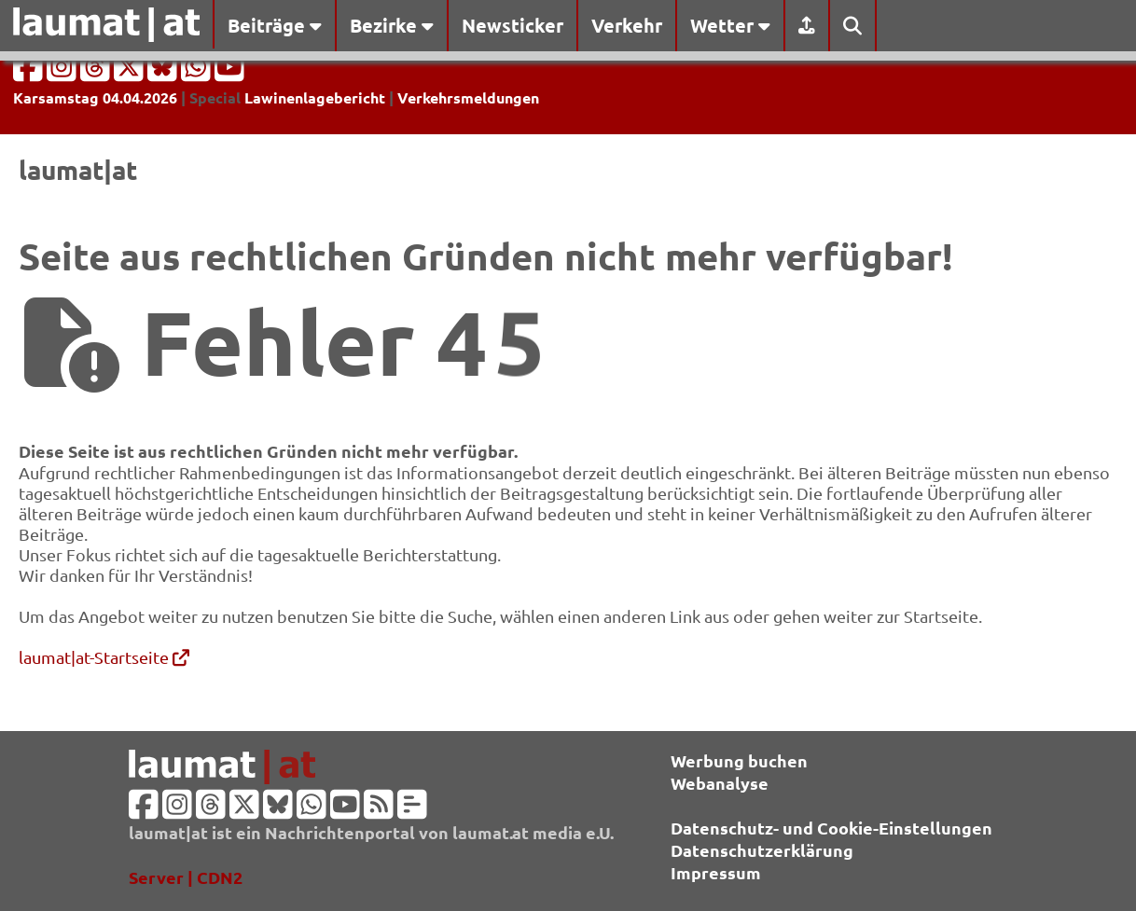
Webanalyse (720, 783)
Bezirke (392, 25)
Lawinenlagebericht (314, 97)
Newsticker (512, 25)
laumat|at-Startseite (104, 657)
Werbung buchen (739, 760)
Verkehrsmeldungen (468, 97)
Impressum (716, 872)
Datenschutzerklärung (762, 850)
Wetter (730, 25)
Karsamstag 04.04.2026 (95, 97)
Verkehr (626, 25)
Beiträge (275, 25)
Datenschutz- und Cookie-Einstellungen (831, 827)
